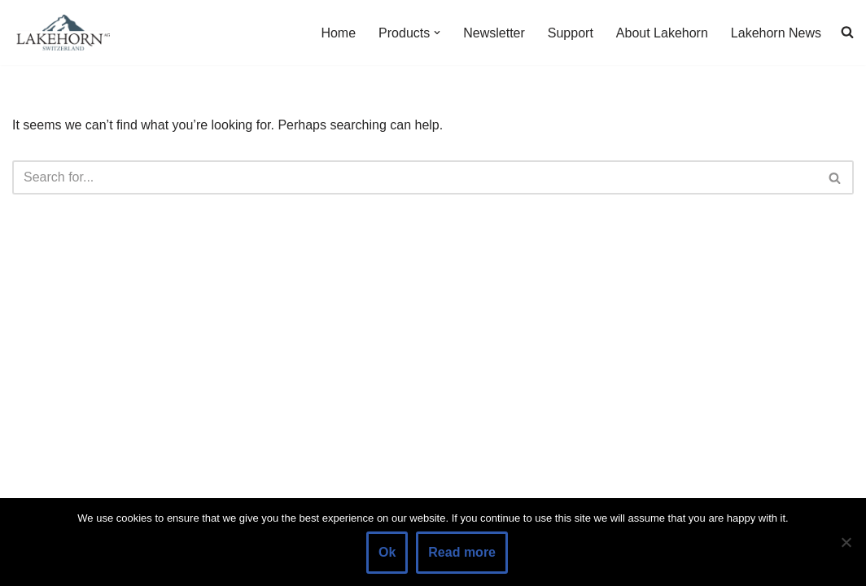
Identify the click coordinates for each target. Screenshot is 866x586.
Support (570, 33)
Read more (462, 552)
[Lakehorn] (61, 32)
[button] (437, 32)
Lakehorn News (776, 33)
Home (338, 33)
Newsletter (494, 33)
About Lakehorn (662, 33)
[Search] (414, 177)
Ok (387, 552)
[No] (846, 542)
